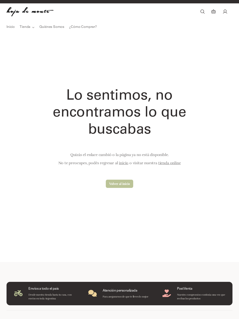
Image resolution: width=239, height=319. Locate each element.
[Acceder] (225, 11)
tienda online (169, 163)
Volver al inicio (119, 184)
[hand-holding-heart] (166, 293)
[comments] (92, 293)
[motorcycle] (18, 293)
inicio (123, 163)
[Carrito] (213, 11)
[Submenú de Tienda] (33, 27)
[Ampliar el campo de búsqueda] (202, 11)
